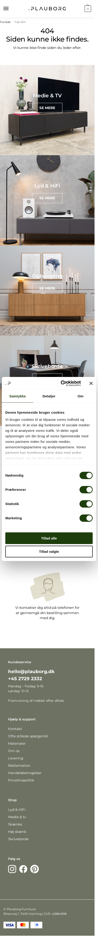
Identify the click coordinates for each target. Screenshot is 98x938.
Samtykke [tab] (17, 396)
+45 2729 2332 (25, 678)
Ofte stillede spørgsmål (28, 736)
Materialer (17, 743)
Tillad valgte (49, 551)
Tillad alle (49, 538)
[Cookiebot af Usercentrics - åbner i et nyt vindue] (61, 383)
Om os (13, 751)
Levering (15, 758)
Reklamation (19, 765)
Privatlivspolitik (21, 780)
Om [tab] (80, 396)
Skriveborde (18, 839)
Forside (5, 22)
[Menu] (10, 8)
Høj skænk (17, 831)
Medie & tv (17, 817)
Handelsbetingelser (25, 773)
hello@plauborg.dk (31, 671)
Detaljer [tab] (49, 396)
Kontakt (15, 729)
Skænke (15, 824)
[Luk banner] (91, 383)
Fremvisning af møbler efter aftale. (36, 701)
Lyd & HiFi (16, 809)
